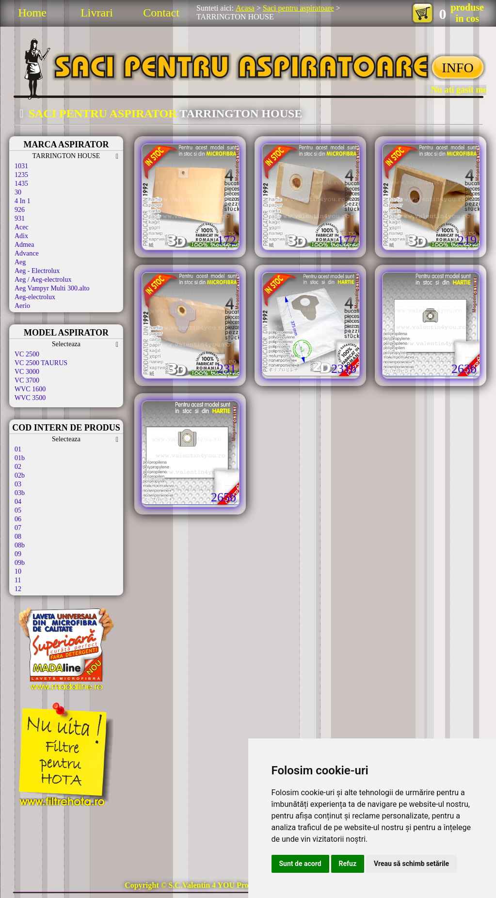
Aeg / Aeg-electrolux (43, 279)
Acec (22, 227)
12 (18, 589)
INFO (457, 67)
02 (18, 466)
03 (18, 484)
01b (20, 458)
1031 (21, 166)
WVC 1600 (30, 389)
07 (18, 527)
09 (18, 554)
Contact (161, 12)
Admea (24, 244)
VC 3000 (27, 371)
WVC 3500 (30, 397)
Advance (27, 253)
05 (18, 510)
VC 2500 (27, 354)
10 (18, 571)
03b (20, 493)
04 (18, 501)
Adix (21, 236)
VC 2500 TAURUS (41, 363)
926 (20, 209)
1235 (21, 174)
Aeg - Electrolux (37, 270)
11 (18, 580)
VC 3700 (27, 380)
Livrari (96, 12)
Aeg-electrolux (35, 297)
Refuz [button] (348, 863)
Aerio (22, 305)
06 (18, 519)
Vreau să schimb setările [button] (411, 863)
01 (18, 449)
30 (18, 192)
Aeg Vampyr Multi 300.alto (52, 288)
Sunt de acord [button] (300, 863)
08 (18, 536)
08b (20, 545)
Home (32, 12)
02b (20, 475)
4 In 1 (23, 201)
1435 (21, 183)
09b (20, 562)
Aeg (20, 262)
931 (20, 218)
